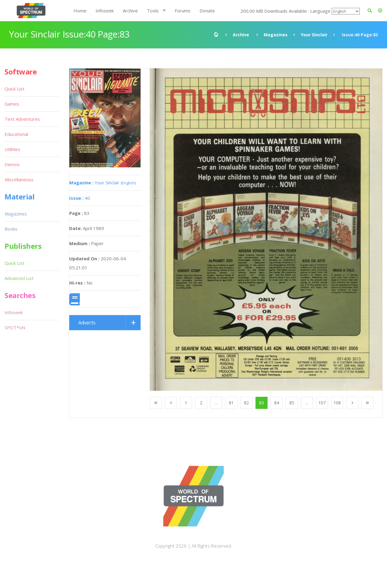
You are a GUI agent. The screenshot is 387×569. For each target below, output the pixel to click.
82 (246, 403)
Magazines (276, 35)
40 (79, 198)
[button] (380, 11)
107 (322, 403)
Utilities (12, 149)
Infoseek (105, 11)
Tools (153, 11)
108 (337, 403)
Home (79, 11)
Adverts (87, 322)
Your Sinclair (314, 35)
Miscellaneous (19, 179)
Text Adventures (22, 119)
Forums (182, 11)
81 (231, 403)
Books (11, 229)
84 (276, 403)
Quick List (14, 89)
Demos (12, 164)
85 (291, 403)
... (216, 403)
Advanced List (19, 278)
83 (261, 403)
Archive (130, 11)
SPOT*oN (15, 327)
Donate (207, 11)
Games (12, 104)
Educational (16, 134)
